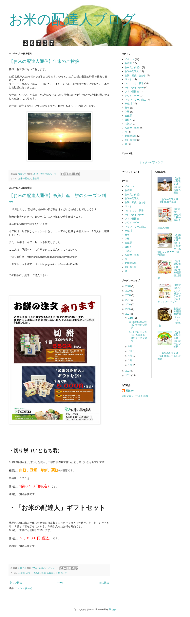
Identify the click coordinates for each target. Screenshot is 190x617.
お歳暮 (21, 573)
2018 (128, 295)
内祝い (128, 123)
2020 (128, 286)
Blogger (113, 609)
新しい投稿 (16, 582)
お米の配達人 (24, 178)
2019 (128, 290)
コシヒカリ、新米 (134, 83)
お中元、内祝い (133, 67)
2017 (128, 300)
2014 (128, 313)
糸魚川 (35, 178)
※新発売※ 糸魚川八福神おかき (178, 215)
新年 (43, 573)
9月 (130, 346)
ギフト (29, 573)
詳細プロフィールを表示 (135, 395)
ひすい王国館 (132, 91)
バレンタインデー (134, 87)
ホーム (60, 582)
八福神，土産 (53, 573)
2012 (128, 375)
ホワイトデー (132, 95)
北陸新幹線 (131, 135)
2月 (130, 360)
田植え (128, 119)
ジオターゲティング (151, 162)
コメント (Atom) (23, 588)
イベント (129, 59)
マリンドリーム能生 (135, 99)
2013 (128, 370)
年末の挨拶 (163, 228)
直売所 (128, 115)
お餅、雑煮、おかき (135, 75)
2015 (128, 309)
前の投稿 (104, 582)
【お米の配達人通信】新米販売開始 (177, 185)
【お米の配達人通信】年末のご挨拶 (44, 61)
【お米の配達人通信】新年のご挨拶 (177, 339)
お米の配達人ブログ (72, 19)
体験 (127, 111)
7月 (130, 351)
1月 (130, 365)
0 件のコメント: (49, 174)
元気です (130, 390)
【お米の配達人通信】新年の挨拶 (168, 201)
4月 (130, 355)
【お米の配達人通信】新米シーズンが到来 (169, 356)
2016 (128, 304)
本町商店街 (131, 140)
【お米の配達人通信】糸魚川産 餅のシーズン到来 (137, 336)
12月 (131, 317)
